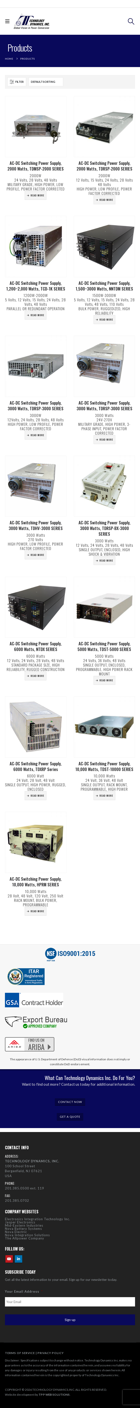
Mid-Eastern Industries (24, 1225)
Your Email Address (24, 1291)
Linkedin (18, 1259)
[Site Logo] (31, 21)
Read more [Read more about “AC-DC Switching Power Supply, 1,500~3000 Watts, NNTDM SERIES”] (106, 319)
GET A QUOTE (70, 1116)
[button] (8, 21)
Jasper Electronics (20, 1222)
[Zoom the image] (29, 1036)
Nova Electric (16, 1232)
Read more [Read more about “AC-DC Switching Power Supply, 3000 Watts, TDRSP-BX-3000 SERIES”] (106, 560)
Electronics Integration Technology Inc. (37, 1219)
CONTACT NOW (70, 1101)
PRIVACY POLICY (51, 1353)
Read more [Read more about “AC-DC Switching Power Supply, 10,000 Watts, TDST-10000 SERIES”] (106, 795)
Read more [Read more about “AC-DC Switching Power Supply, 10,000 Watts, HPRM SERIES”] (37, 911)
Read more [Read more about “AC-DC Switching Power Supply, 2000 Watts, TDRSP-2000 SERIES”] (106, 200)
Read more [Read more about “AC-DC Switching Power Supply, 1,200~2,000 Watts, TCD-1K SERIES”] (37, 315)
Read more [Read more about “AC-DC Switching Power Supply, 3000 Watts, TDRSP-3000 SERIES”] (37, 435)
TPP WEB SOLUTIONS (54, 1394)
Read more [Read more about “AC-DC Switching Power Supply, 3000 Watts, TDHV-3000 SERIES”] (37, 555)
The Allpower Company (24, 1238)
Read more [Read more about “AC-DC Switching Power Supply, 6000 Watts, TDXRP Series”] (37, 795)
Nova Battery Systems (23, 1229)
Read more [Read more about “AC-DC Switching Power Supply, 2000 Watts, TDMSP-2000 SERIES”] (37, 195)
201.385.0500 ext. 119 (24, 1188)
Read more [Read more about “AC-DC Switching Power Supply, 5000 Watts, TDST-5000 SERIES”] (106, 680)
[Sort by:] (46, 81)
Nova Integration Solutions (27, 1235)
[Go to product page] (35, 126)
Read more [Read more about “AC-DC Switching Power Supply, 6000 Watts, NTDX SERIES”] (37, 676)
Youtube (9, 1259)
